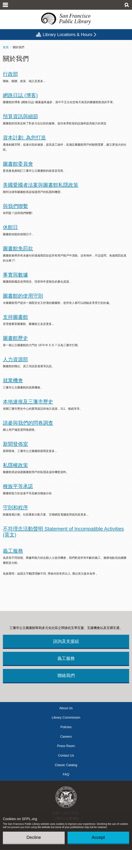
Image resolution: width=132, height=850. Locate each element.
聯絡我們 (66, 675)
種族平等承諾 (18, 486)
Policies (65, 727)
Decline (34, 837)
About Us (66, 708)
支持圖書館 (15, 317)
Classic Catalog (66, 765)
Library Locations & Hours (67, 34)
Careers (66, 736)
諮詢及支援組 (66, 641)
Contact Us (66, 755)
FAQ (66, 774)
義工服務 (13, 551)
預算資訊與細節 (20, 116)
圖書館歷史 (15, 338)
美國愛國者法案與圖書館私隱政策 (40, 185)
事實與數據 (15, 275)
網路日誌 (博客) (20, 95)
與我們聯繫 (15, 206)
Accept (98, 837)
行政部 (10, 74)
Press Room (66, 746)
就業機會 (13, 380)
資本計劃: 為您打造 (24, 137)
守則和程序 (15, 507)
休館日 (10, 227)
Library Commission (66, 717)
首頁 (6, 47)
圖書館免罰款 (18, 248)
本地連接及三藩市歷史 (28, 401)
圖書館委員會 (18, 164)
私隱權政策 (15, 465)
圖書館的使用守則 (23, 296)
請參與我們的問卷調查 (28, 423)
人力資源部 (15, 359)
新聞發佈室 (15, 444)
